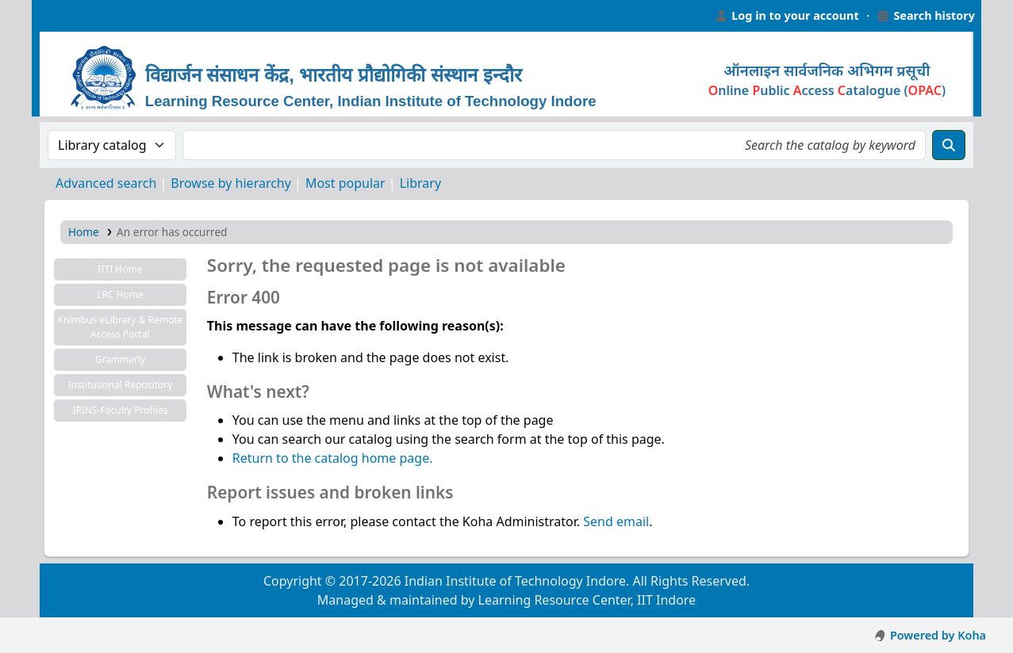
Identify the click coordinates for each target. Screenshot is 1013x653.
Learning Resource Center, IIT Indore (71, 16)
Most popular (345, 183)
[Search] (948, 145)
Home (83, 231)
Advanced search (106, 183)
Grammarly (120, 359)
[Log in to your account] (786, 16)
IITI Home (120, 269)
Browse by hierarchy (231, 183)
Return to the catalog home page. (332, 458)
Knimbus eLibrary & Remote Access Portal (120, 327)
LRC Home (120, 294)
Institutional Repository (119, 384)
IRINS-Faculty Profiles (119, 410)
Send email (616, 521)
